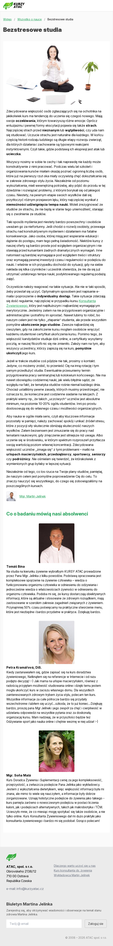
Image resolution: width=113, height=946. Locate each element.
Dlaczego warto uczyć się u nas (75, 865)
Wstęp (7, 19)
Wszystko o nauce (29, 19)
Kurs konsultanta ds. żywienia (73, 870)
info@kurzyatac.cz (30, 889)
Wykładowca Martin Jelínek (72, 875)
